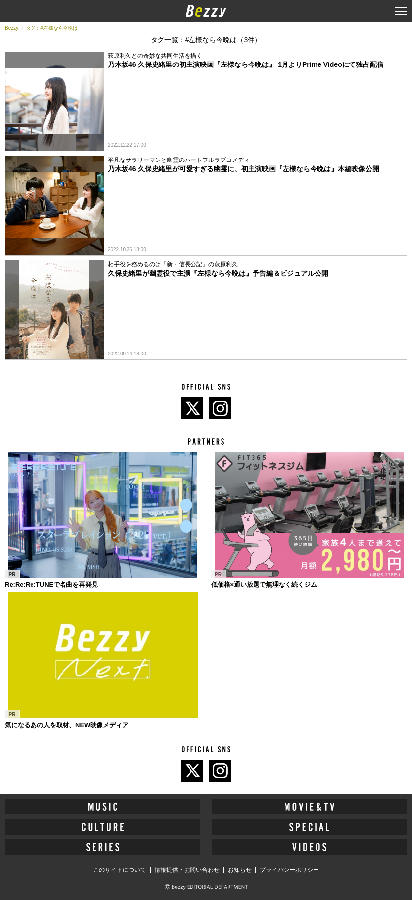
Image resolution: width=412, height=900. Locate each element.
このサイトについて (119, 870)
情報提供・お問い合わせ (187, 870)
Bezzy (11, 28)
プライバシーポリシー (289, 870)
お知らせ (240, 870)
